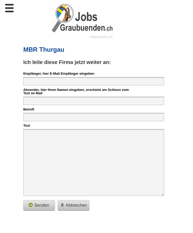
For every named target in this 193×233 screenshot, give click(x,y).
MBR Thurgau (43, 49)
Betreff (28, 109)
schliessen (73, 205)
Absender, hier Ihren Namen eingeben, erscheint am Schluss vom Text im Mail (76, 91)
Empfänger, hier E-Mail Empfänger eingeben (58, 73)
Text (26, 125)
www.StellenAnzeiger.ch (82, 20)
